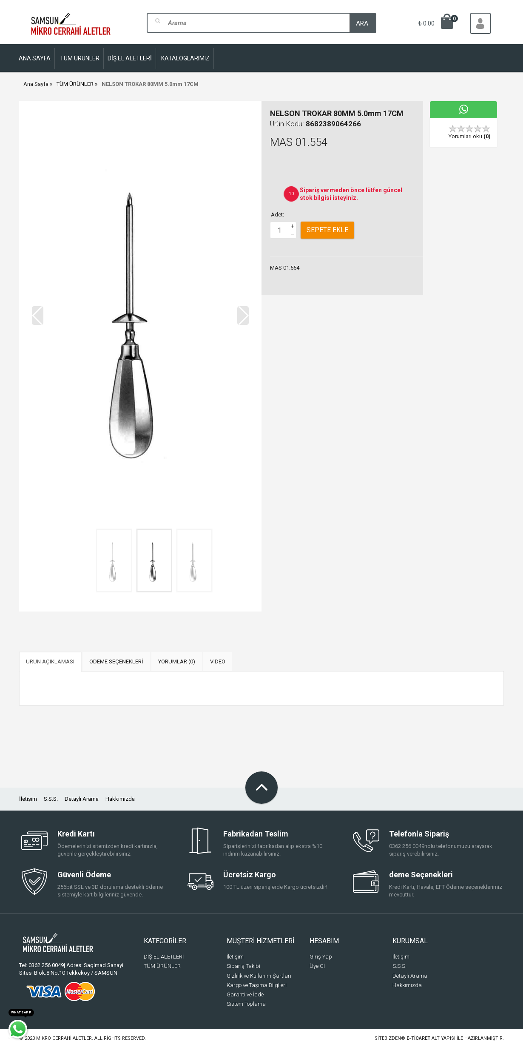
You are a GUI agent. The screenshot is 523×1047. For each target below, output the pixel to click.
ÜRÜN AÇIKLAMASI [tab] (50, 661)
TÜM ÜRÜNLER (75, 84)
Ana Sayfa (35, 84)
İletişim (28, 799)
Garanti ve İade (245, 994)
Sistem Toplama (246, 1004)
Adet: (277, 214)
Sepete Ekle (327, 230)
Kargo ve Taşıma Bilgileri (257, 985)
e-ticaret (418, 1038)
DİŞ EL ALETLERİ (164, 956)
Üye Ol (317, 966)
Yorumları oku (470, 136)
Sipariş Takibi (243, 966)
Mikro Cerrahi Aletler (64, 1038)
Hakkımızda (120, 799)
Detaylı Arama (82, 799)
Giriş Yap (321, 956)
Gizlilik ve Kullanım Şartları (259, 976)
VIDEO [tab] (217, 661)
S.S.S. (51, 799)
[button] (243, 315)
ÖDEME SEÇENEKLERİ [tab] (116, 661)
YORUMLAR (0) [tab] (176, 661)
